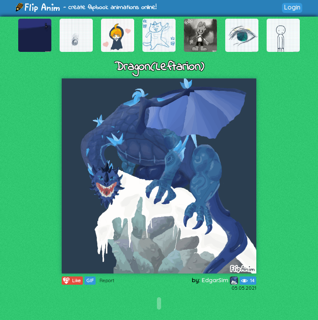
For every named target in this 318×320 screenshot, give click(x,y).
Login (292, 7)
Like (71, 280)
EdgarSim (220, 280)
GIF (90, 280)
